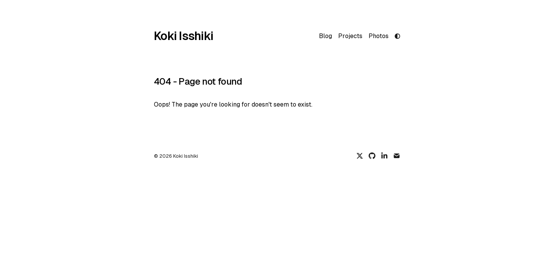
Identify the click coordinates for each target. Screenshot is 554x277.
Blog (325, 36)
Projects (350, 36)
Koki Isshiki (183, 36)
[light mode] (397, 36)
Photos (379, 36)
